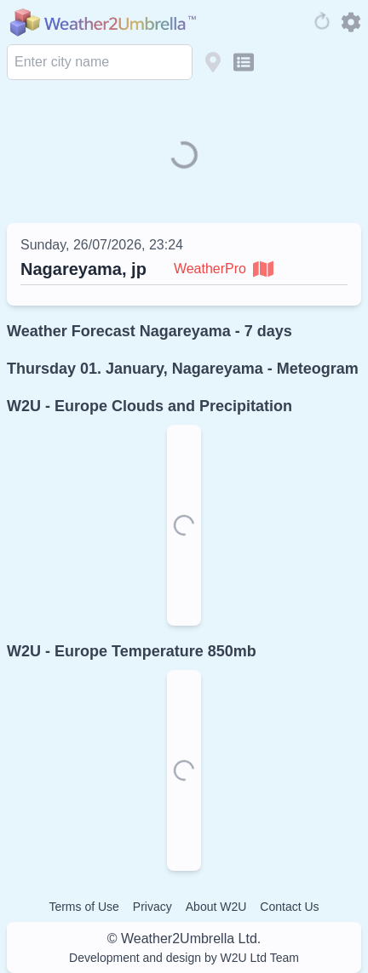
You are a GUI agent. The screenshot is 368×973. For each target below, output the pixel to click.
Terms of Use (83, 906)
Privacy (152, 906)
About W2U (216, 906)
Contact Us (289, 906)
